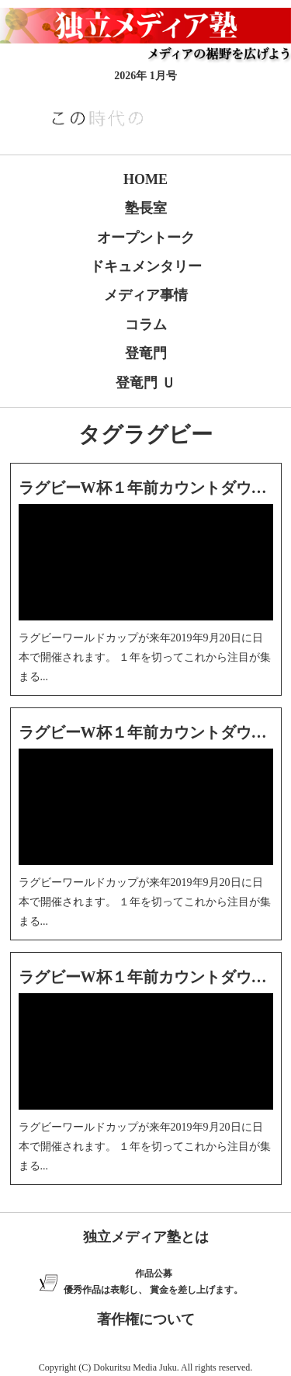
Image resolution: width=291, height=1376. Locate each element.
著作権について (146, 1319)
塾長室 (146, 208)
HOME (145, 179)
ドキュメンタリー (146, 266)
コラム (146, 324)
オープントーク (146, 237)
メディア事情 (146, 295)
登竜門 (146, 353)
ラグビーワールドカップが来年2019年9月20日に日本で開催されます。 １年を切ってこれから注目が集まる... (145, 657)
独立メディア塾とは (146, 1237)
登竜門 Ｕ (145, 383)
